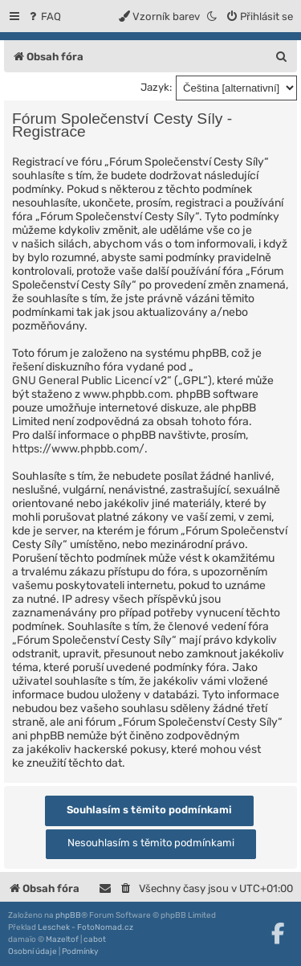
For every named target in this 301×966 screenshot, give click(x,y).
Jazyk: (156, 87)
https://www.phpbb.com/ (78, 449)
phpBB (68, 915)
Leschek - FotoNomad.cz (85, 927)
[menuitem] (43, 16)
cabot (94, 939)
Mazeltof (62, 939)
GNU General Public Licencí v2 (89, 380)
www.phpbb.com (126, 394)
